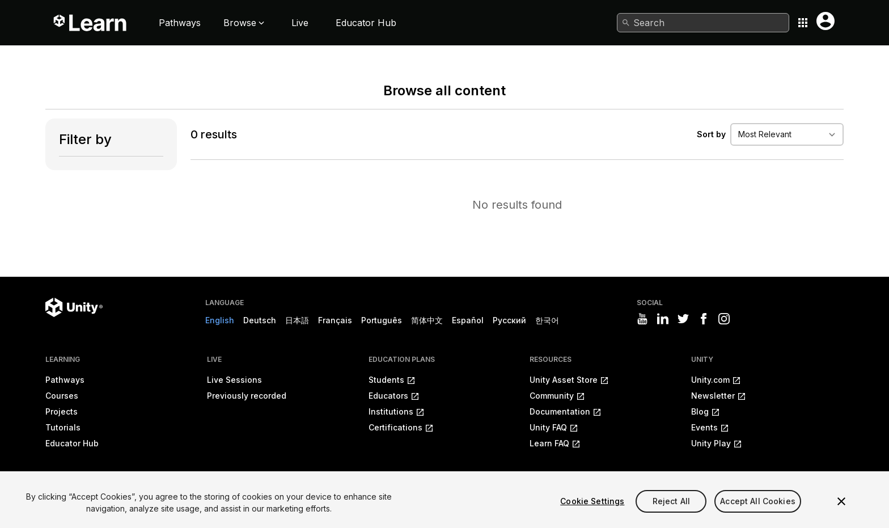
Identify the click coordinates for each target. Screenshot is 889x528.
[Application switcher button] (802, 22)
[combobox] (703, 22)
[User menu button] (825, 21)
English (219, 320)
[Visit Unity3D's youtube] (642, 318)
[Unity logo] (74, 307)
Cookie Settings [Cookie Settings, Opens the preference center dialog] (592, 501)
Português (381, 320)
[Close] (841, 501)
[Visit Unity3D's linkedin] (662, 318)
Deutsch (259, 320)
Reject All (671, 501)
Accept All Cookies (757, 501)
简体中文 (427, 320)
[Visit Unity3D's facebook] (703, 318)
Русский (509, 320)
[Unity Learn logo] (90, 23)
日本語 (297, 320)
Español (468, 320)
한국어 (547, 320)
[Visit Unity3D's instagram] (724, 318)
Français (335, 320)
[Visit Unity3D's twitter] (683, 318)
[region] (444, 499)
